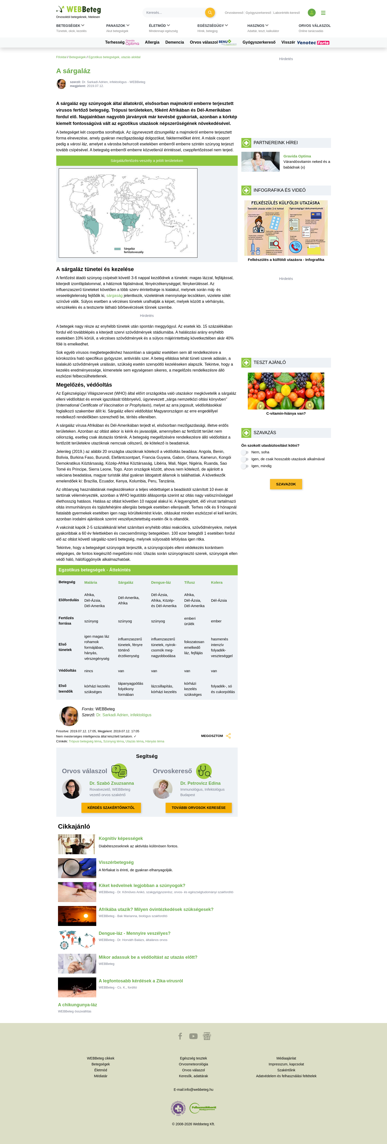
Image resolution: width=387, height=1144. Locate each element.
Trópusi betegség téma (85, 741)
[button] (71, 29)
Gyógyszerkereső (258, 13)
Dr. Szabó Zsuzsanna (112, 783)
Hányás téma (154, 741)
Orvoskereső (234, 13)
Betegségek (77, 57)
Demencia (174, 42)
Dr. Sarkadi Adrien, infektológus (123, 715)
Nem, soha (261, 452)
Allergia (152, 42)
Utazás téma (135, 741)
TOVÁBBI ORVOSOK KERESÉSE (199, 808)
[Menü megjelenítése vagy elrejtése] (323, 12)
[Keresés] (176, 12)
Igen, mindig (262, 466)
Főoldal (61, 57)
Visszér (306, 42)
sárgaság (114, 295)
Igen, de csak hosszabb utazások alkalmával (288, 459)
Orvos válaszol (213, 43)
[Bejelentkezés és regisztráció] (312, 13)
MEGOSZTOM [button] (216, 736)
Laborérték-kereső (286, 13)
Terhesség (122, 43)
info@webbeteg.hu (198, 1090)
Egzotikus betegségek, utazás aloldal (114, 57)
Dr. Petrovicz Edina (200, 783)
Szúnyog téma (113, 741)
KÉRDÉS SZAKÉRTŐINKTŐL (111, 808)
